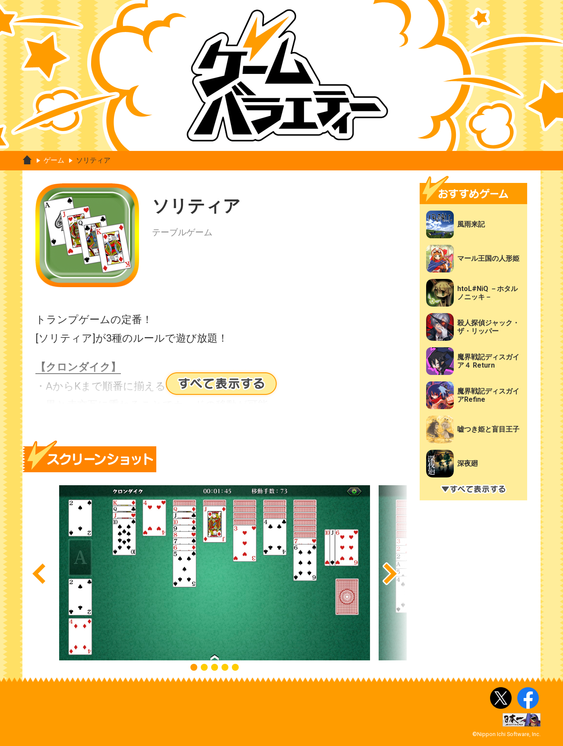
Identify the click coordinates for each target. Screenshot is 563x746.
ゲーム (54, 160)
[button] (39, 573)
